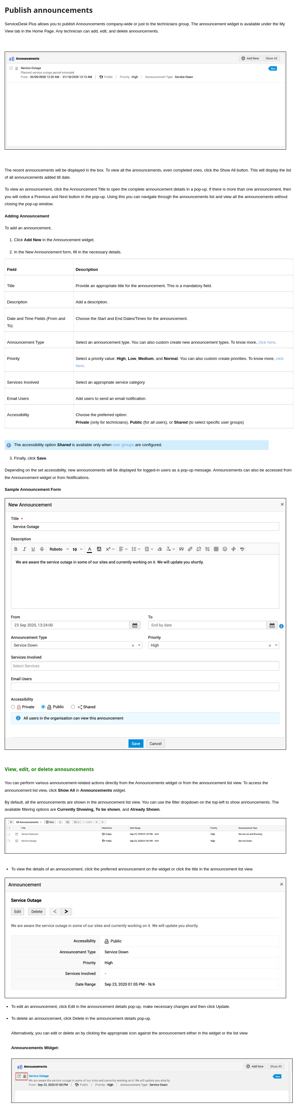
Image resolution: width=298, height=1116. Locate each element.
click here (267, 342)
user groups (123, 444)
